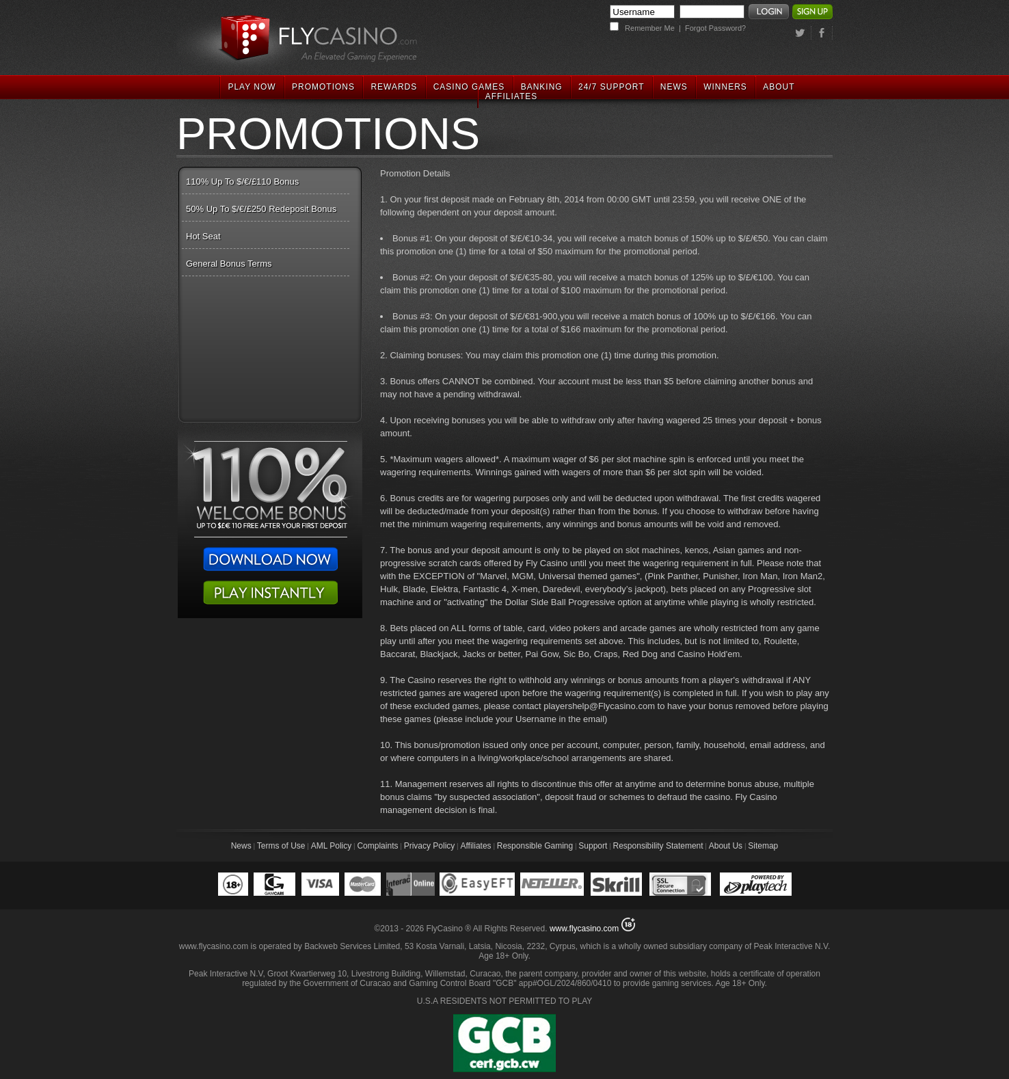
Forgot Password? (715, 28)
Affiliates (475, 846)
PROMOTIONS (323, 87)
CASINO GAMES (469, 87)
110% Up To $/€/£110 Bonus (242, 181)
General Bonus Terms (229, 263)
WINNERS (725, 87)
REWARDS (394, 87)
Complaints (377, 846)
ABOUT (778, 87)
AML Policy (331, 846)
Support (592, 846)
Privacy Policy (429, 846)
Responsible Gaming (535, 846)
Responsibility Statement (658, 846)
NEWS (674, 87)
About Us (725, 846)
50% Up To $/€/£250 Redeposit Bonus (261, 209)
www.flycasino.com (584, 928)
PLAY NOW (251, 87)
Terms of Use (281, 846)
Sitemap (763, 846)
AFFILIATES (511, 96)
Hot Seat (203, 236)
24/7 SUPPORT (611, 87)
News (241, 846)
